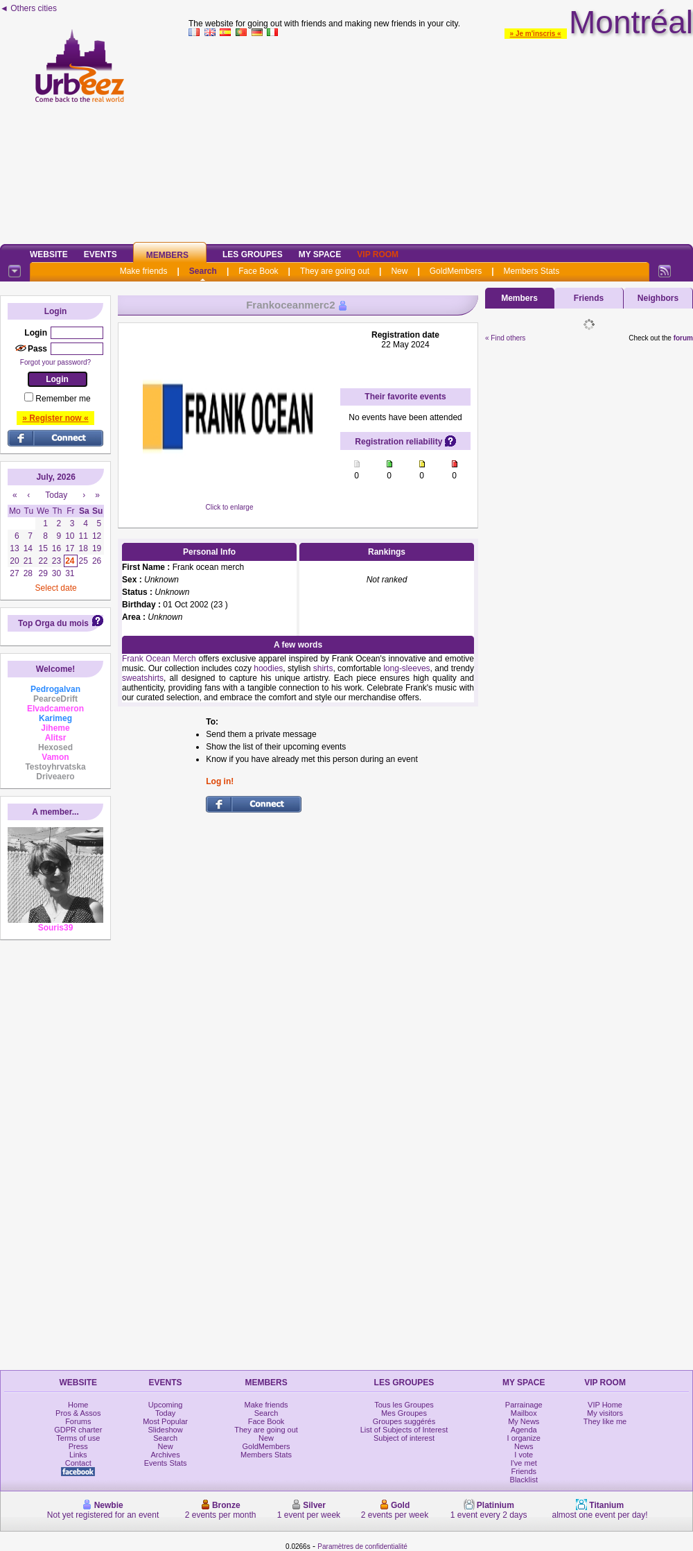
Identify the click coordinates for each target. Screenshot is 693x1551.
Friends (589, 298)
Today (165, 1413)
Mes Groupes (404, 1413)
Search (203, 271)
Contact (78, 1463)
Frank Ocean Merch (159, 659)
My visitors (605, 1413)
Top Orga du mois (53, 623)
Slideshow (165, 1430)
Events (100, 254)
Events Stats (165, 1463)
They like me (605, 1421)
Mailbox (524, 1413)
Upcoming (165, 1405)
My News (523, 1421)
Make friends (144, 271)
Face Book (258, 271)
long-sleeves (406, 668)
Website (49, 254)
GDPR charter (78, 1430)
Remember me (62, 399)
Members (167, 255)
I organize (524, 1438)
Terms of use (78, 1438)
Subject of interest (404, 1438)
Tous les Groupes (404, 1405)
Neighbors (658, 298)
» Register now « (55, 418)
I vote (523, 1454)
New (399, 271)
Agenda (524, 1430)
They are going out (334, 271)
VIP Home (605, 1405)
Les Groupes (252, 254)
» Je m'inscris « (535, 33)
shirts (323, 668)
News (524, 1446)
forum (683, 338)
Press (78, 1446)
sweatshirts (143, 678)
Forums (78, 1421)
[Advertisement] (441, 138)
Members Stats (532, 271)
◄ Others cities (28, 8)
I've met (524, 1463)
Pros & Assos (77, 1413)
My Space (320, 254)
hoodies (268, 668)
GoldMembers (456, 271)
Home (78, 1405)
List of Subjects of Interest (404, 1430)
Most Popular (165, 1421)
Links (78, 1454)
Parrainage (524, 1405)
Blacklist (524, 1479)
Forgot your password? (55, 362)
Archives (165, 1454)
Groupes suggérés (404, 1421)
